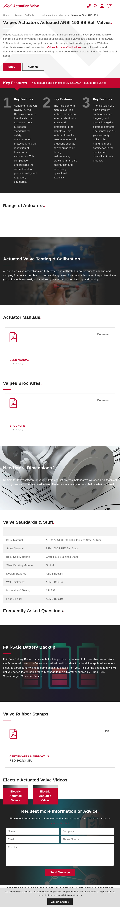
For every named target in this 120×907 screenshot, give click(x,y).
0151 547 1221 (60, 822)
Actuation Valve (21, 6)
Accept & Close (60, 901)
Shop (11, 66)
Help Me (33, 66)
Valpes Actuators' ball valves (64, 47)
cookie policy (75, 895)
